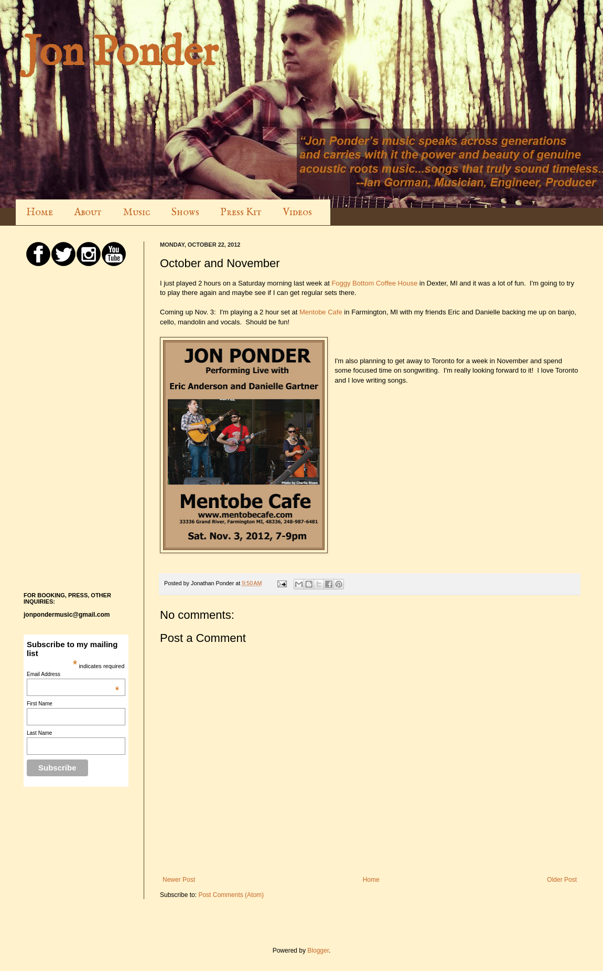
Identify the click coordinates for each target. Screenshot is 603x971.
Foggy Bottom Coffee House (374, 283)
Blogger (318, 950)
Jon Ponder (121, 53)
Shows (185, 212)
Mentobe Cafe (320, 312)
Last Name (39, 733)
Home (39, 212)
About (88, 212)
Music (136, 212)
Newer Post (179, 879)
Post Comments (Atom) (231, 895)
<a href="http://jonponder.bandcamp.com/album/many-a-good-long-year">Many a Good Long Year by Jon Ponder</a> (79, 429)
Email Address (73, 674)
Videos (297, 212)
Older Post (562, 879)
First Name (39, 703)
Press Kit (241, 212)
